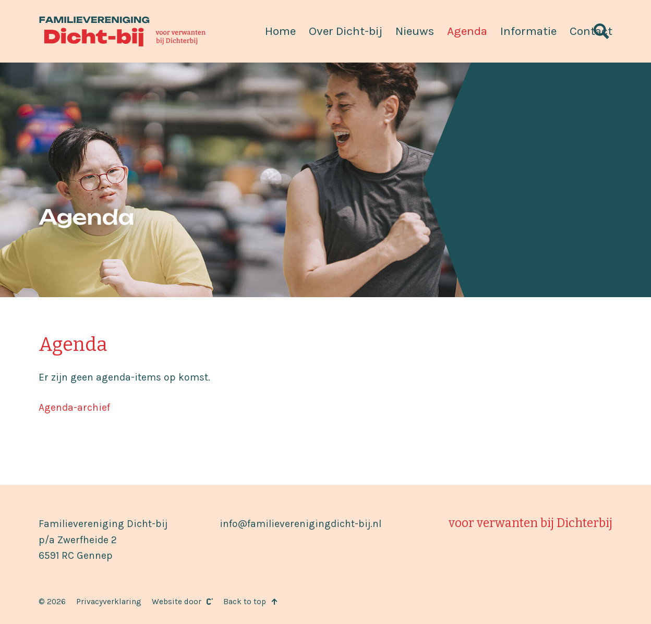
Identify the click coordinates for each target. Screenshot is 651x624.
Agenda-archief (74, 407)
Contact (591, 31)
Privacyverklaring (108, 601)
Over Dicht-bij (345, 31)
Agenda (467, 31)
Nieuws (414, 31)
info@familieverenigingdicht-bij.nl (300, 524)
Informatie (528, 31)
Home (280, 31)
